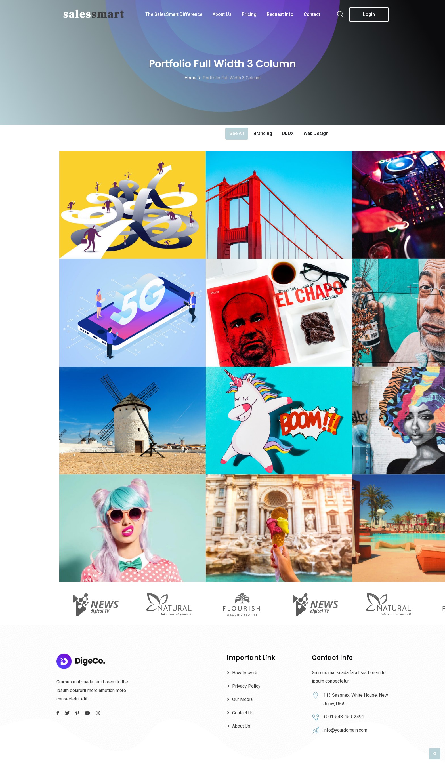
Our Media (242, 699)
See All (237, 133)
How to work (244, 672)
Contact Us (243, 712)
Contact (312, 14)
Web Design (315, 133)
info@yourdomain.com (345, 730)
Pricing (249, 14)
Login (369, 14)
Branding (262, 133)
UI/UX (288, 133)
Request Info (280, 14)
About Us (222, 14)
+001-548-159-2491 (343, 716)
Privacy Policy (246, 686)
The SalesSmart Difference (173, 14)
